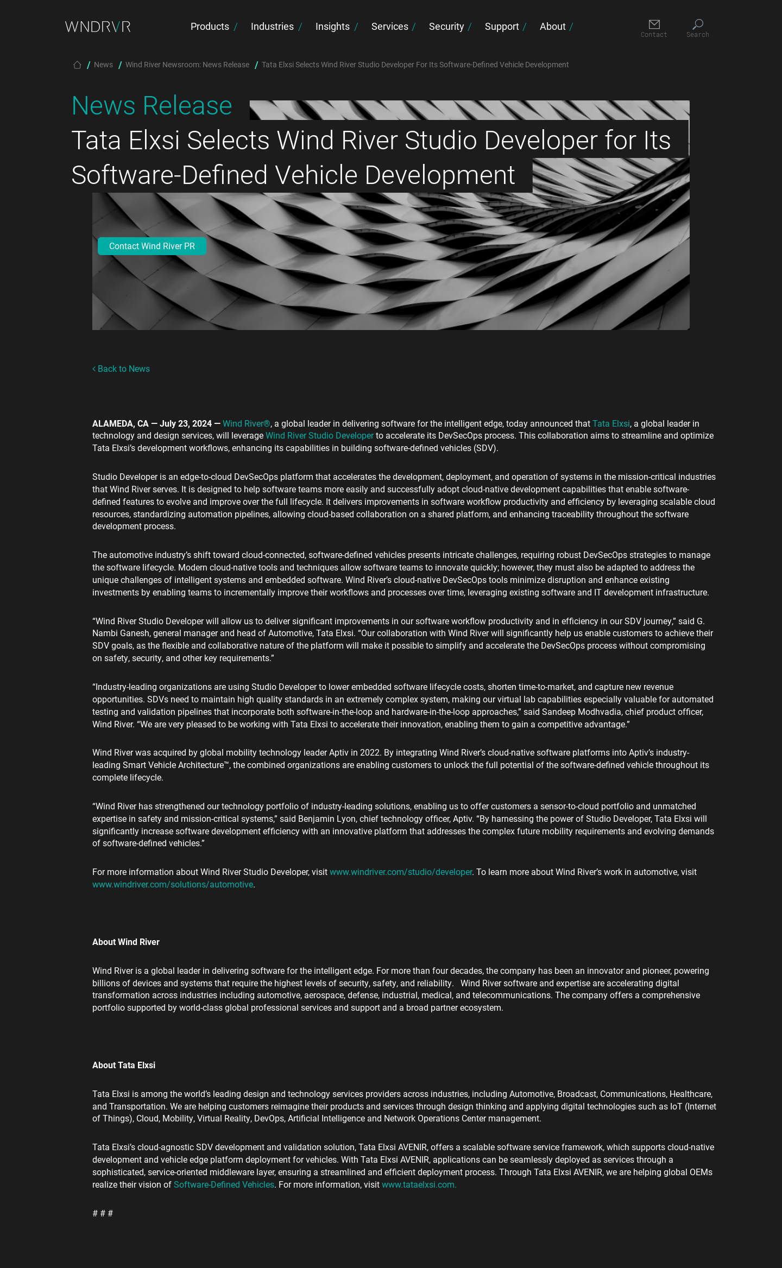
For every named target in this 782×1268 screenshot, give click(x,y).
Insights (333, 26)
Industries (272, 26)
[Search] (697, 29)
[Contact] (654, 29)
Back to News (121, 368)
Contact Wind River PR (152, 245)
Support (502, 26)
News (103, 64)
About (553, 26)
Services (389, 26)
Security (446, 26)
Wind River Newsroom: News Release (187, 64)
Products (210, 26)
